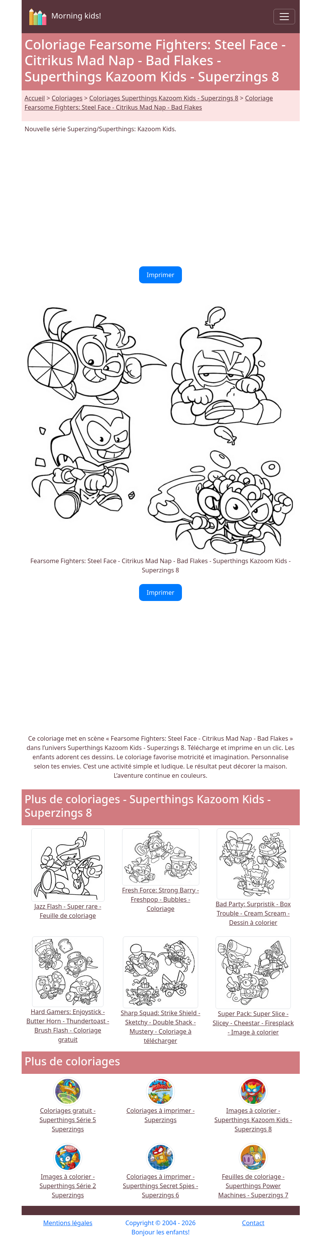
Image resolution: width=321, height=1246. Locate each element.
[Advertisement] (160, 200)
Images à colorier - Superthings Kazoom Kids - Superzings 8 (253, 1110)
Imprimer (161, 275)
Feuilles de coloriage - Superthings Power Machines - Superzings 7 (253, 1176)
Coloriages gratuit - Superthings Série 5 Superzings (67, 1110)
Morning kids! (63, 16)
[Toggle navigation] (284, 16)
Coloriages (67, 98)
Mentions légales (68, 1223)
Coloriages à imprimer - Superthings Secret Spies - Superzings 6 (160, 1176)
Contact (253, 1223)
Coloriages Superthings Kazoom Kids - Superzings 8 (163, 98)
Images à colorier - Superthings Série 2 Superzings (67, 1176)
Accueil (35, 98)
